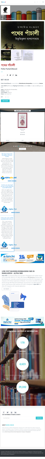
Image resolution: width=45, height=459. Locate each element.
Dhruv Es (10, 92)
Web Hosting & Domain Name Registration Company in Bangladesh (18, 431)
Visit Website (6, 289)
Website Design (3, 453)
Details (7, 140)
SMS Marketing (31, 277)
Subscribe (39, 418)
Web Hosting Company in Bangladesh (7, 454)
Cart (22, 140)
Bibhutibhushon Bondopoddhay (25, 83)
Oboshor (41, 83)
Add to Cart (5, 100)
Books (2, 18)
